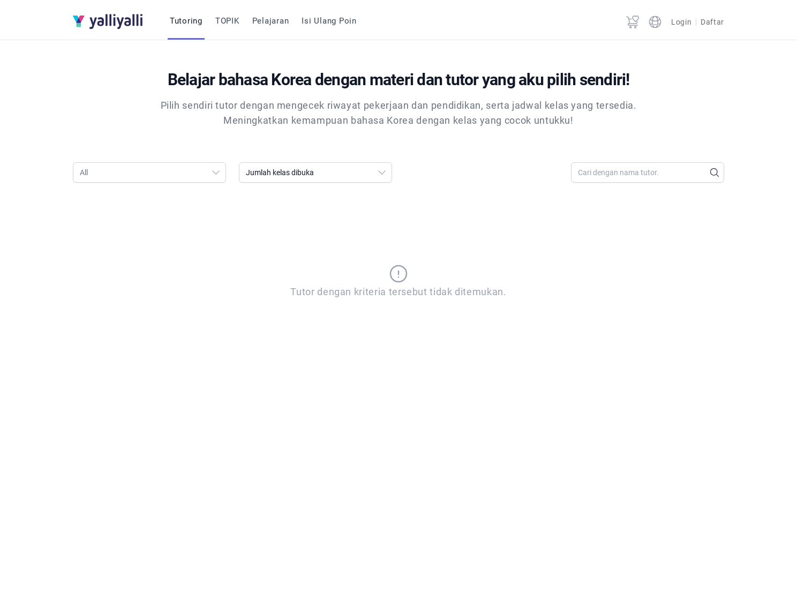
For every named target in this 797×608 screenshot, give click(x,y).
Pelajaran (270, 21)
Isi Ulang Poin (329, 21)
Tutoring (186, 21)
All (152, 172)
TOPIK (227, 21)
